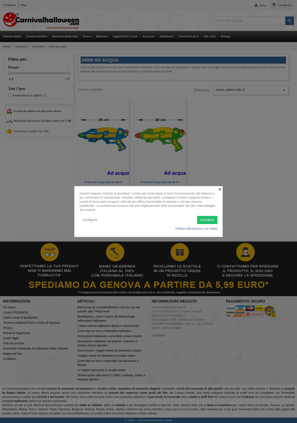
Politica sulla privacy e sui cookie (196, 228)
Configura (90, 220)
